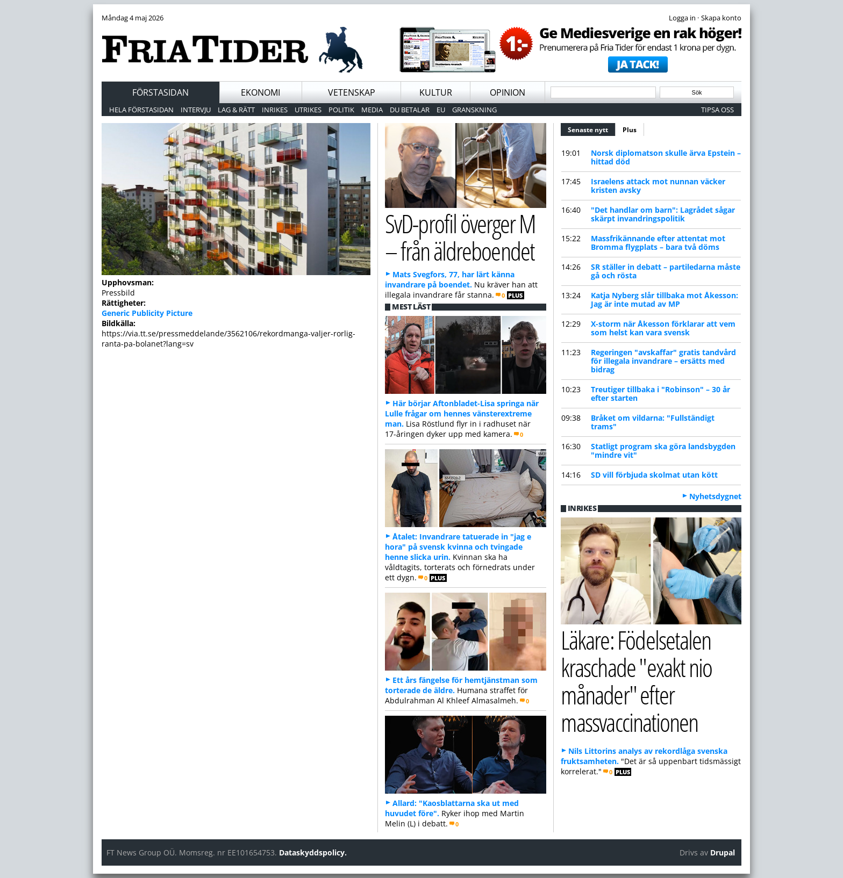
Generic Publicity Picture (147, 313)
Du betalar (410, 109)
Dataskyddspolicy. (313, 852)
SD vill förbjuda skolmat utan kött (654, 475)
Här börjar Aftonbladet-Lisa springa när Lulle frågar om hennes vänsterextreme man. (462, 413)
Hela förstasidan (141, 109)
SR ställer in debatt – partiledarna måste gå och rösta (665, 271)
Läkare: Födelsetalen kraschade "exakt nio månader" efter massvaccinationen (636, 680)
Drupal (722, 852)
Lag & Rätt (236, 109)
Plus (630, 130)
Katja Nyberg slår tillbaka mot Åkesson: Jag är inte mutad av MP (664, 299)
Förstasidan (160, 92)
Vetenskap (351, 92)
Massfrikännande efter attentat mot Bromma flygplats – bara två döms (658, 242)
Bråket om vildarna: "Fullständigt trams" (653, 422)
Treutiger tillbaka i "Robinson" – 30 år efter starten (660, 393)
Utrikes (308, 109)
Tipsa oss (717, 109)
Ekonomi (260, 92)
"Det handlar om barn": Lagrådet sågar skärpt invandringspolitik (663, 214)
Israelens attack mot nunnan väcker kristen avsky (658, 185)
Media (372, 109)
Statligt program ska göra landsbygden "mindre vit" (663, 450)
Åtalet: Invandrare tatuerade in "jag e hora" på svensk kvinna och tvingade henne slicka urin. (458, 546)
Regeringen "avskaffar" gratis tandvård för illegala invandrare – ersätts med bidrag (663, 361)
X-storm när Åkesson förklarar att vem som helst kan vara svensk (663, 328)
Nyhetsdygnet (715, 496)
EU (441, 109)
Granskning (474, 109)
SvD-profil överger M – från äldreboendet (460, 237)
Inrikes (275, 109)
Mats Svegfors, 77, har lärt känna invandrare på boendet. (450, 279)
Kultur (435, 92)
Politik (341, 109)
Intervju (196, 109)
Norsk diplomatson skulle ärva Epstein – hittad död (666, 157)
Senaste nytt (592, 128)
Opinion (507, 92)
